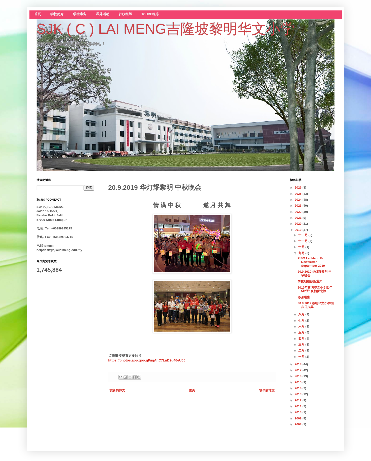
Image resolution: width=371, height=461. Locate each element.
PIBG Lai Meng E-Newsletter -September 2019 (311, 262)
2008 (299, 424)
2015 (299, 382)
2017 (299, 370)
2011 (299, 406)
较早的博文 (267, 390)
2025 (299, 193)
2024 (299, 199)
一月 (301, 356)
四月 (301, 338)
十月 (301, 247)
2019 (299, 230)
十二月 (303, 235)
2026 (299, 187)
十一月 (303, 241)
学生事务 (79, 14)
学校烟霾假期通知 (310, 281)
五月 (301, 332)
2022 (299, 212)
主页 (192, 390)
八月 (301, 314)
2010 (299, 412)
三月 (301, 344)
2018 (299, 364)
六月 (301, 326)
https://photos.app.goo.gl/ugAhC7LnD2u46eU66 (147, 360)
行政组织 (125, 14)
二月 (301, 350)
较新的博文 (117, 390)
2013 (299, 394)
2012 (299, 400)
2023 (299, 205)
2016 (299, 376)
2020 (299, 223)
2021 (299, 217)
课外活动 (102, 14)
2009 (299, 418)
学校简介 (57, 14)
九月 (301, 253)
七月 (301, 320)
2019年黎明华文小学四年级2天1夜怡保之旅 (315, 289)
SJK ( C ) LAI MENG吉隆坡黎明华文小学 (166, 29)
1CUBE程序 (150, 14)
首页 (37, 14)
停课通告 (304, 297)
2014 (299, 388)
